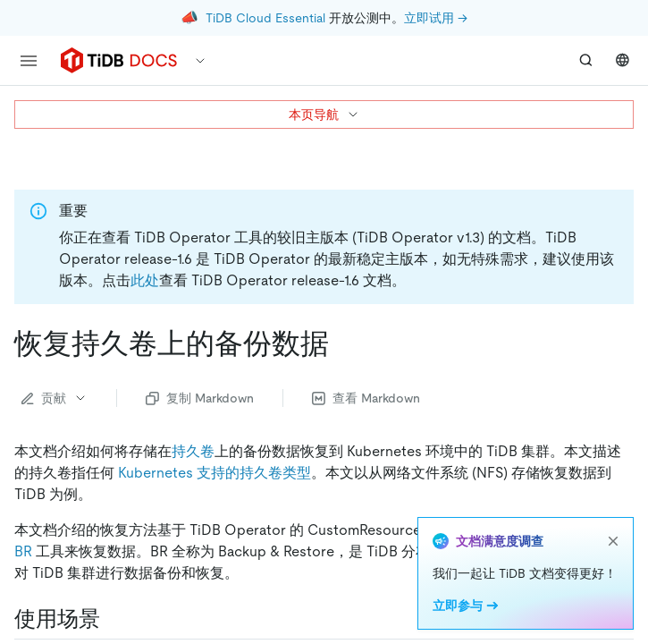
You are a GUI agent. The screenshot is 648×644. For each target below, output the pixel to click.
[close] (613, 541)
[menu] (28, 61)
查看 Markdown (366, 398)
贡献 (54, 398)
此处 (144, 280)
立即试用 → (435, 18)
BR (23, 551)
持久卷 (193, 451)
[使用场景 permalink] (114, 619)
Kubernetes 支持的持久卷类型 (214, 472)
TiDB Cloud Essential (265, 18)
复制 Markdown (200, 398)
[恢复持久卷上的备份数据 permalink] (343, 343)
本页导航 (324, 114)
